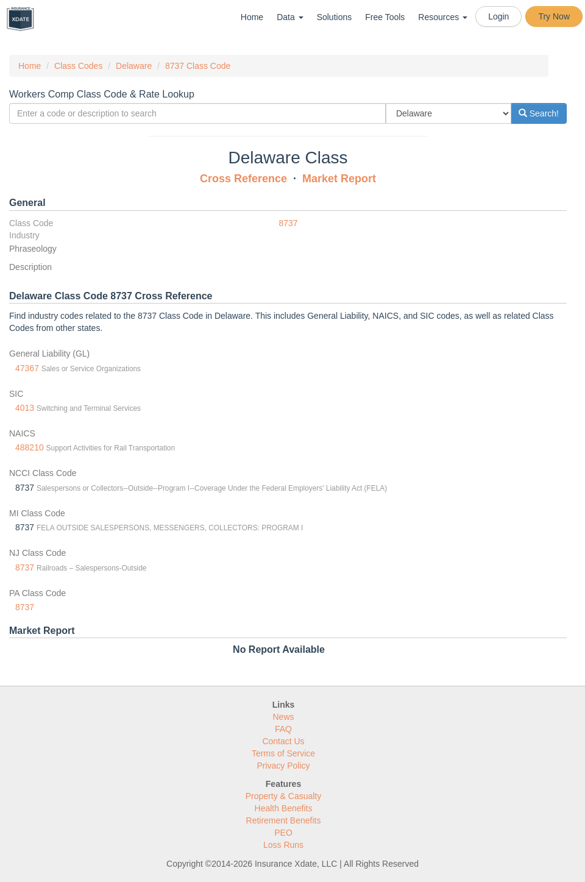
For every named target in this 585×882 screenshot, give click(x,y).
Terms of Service (283, 753)
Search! (539, 113)
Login (498, 16)
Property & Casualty (284, 796)
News (283, 717)
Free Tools (385, 17)
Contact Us (283, 741)
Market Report (339, 178)
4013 (24, 408)
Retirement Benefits (283, 820)
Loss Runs (283, 845)
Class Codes (78, 66)
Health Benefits (284, 808)
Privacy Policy (283, 765)
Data (290, 17)
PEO (283, 833)
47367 (27, 368)
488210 (29, 447)
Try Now (554, 16)
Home (252, 17)
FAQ (283, 729)
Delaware (134, 66)
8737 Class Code (197, 66)
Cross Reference (243, 178)
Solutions (334, 17)
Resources (442, 17)
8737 (288, 223)
